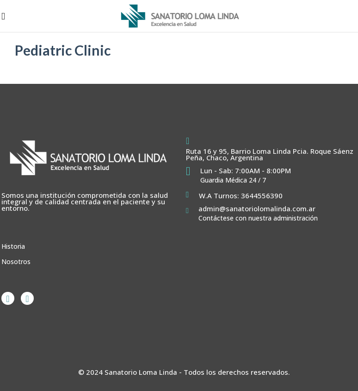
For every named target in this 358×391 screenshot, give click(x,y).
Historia (13, 246)
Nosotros (16, 261)
